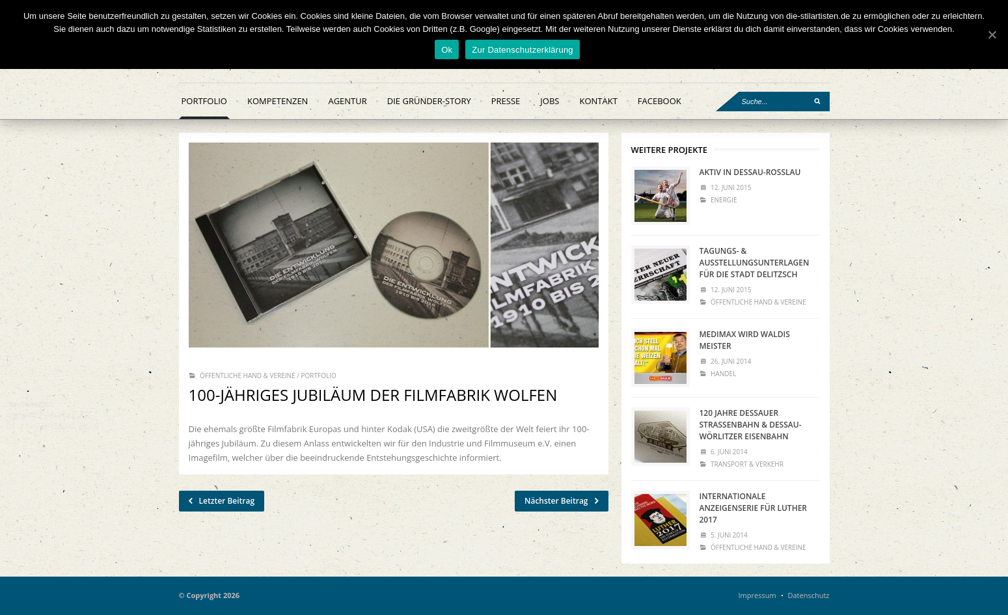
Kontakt (598, 101)
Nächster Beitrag (561, 501)
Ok (446, 50)
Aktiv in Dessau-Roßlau (750, 172)
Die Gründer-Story (429, 101)
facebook (659, 101)
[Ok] (991, 34)
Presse (506, 101)
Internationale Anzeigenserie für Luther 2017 (754, 508)
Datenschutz (808, 595)
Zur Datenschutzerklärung (522, 50)
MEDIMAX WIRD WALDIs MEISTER (745, 340)
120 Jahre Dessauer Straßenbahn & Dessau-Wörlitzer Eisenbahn (751, 424)
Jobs (549, 101)
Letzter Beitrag (222, 501)
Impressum (757, 595)
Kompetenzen (277, 101)
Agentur (347, 101)
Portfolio (204, 101)
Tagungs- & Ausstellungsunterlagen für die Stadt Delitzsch (755, 262)
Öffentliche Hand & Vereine (247, 375)
